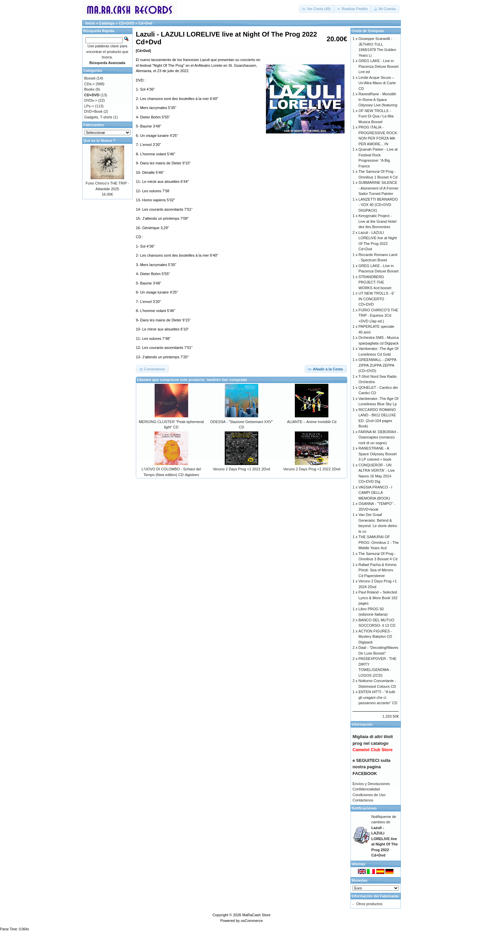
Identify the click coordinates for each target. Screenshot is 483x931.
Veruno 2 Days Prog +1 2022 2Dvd (311, 469)
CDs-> (89, 84)
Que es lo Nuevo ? (99, 141)
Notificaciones (364, 808)
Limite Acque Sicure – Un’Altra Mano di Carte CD (377, 83)
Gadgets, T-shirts (98, 117)
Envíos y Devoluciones (371, 784)
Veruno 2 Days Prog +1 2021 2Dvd (241, 469)
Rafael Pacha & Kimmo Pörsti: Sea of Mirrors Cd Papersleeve (378, 570)
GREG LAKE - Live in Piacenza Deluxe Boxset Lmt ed (378, 66)
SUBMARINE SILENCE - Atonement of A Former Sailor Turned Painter (378, 188)
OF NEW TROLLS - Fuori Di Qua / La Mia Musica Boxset (376, 116)
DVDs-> (90, 100)
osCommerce (252, 921)
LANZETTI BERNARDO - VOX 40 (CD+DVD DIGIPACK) (378, 204)
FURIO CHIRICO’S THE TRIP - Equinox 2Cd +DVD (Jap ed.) (378, 315)
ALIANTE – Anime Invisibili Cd (311, 422)
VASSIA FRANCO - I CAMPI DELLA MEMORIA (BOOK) (375, 492)
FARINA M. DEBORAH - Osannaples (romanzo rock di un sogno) (378, 437)
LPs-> (89, 106)
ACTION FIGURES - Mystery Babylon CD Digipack (375, 636)
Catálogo (107, 23)
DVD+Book (93, 111)
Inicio (90, 23)
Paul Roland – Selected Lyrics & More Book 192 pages (378, 597)
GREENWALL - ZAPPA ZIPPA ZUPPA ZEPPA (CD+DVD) (377, 365)
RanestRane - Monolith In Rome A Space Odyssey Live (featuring (378, 99)
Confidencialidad (366, 789)
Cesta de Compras (368, 31)
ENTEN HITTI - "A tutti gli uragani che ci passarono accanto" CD (378, 697)
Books (89, 89)
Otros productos (369, 904)
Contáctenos (363, 800)
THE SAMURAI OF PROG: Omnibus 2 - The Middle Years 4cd (379, 542)
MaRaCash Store (256, 915)
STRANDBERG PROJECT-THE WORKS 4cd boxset (375, 282)
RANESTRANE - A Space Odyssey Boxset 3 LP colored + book (378, 453)
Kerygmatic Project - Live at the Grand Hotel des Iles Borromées (377, 221)
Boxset (90, 78)
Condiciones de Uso (369, 795)
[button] (317, 9)
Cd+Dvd (145, 23)
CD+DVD (126, 23)
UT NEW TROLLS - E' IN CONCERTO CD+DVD (377, 298)
